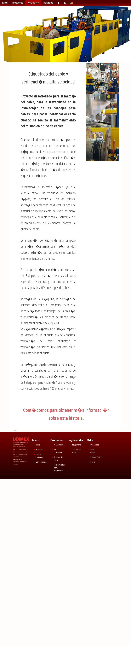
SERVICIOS (48, 3)
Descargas (94, 445)
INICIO (5, 3)
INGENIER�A (33, 3)
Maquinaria (58, 445)
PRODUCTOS (17, 3)
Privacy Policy (95, 457)
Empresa (39, 450)
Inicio (38, 445)
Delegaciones (41, 462)
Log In (92, 462)
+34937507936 (20, 447)
